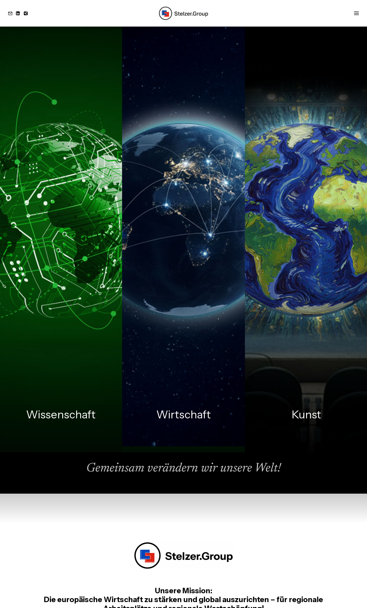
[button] (11, 13)
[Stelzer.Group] (183, 13)
